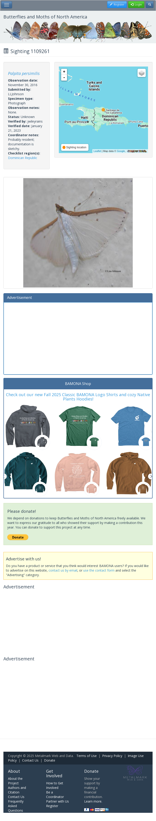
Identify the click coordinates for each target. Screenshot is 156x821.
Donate (49, 760)
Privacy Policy (112, 756)
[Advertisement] (78, 338)
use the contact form (98, 570)
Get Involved (54, 773)
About (14, 771)
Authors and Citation (17, 789)
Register (52, 806)
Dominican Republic (22, 158)
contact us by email (63, 570)
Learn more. (93, 801)
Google (121, 151)
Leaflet (97, 151)
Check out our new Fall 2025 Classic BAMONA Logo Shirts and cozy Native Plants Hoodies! (78, 397)
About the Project (15, 780)
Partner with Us (57, 801)
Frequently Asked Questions (15, 806)
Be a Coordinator (55, 794)
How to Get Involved (54, 785)
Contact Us (30, 760)
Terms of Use (86, 756)
